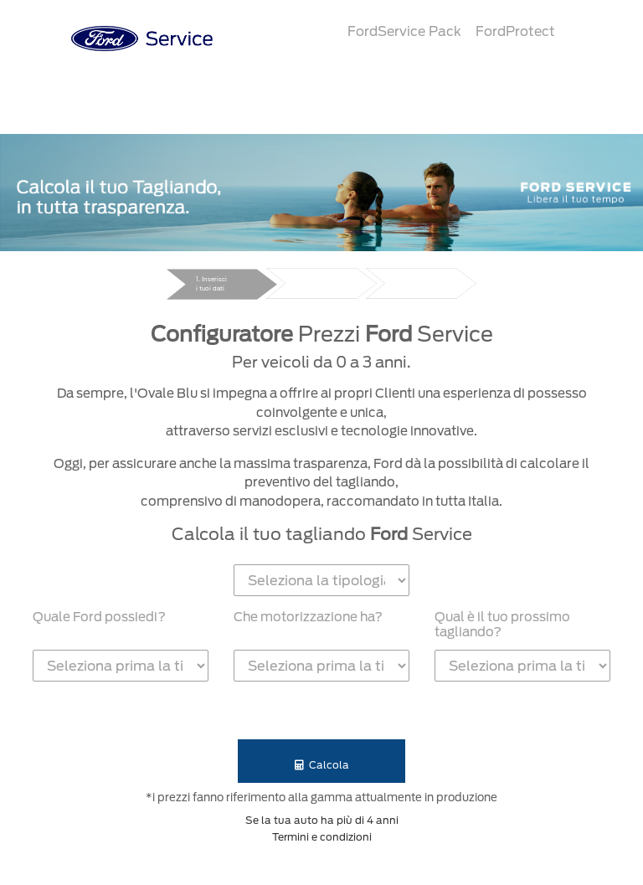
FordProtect (515, 31)
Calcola (322, 765)
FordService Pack (404, 31)
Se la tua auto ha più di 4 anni (322, 820)
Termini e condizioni (322, 837)
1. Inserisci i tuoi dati (211, 283)
